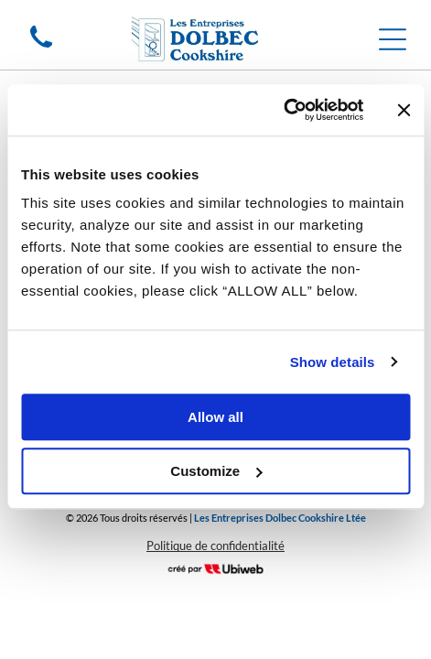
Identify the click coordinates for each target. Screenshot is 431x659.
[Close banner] (403, 109)
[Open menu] (392, 39)
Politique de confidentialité (215, 545)
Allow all (215, 417)
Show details (332, 362)
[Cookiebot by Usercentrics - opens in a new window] (283, 110)
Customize (216, 471)
